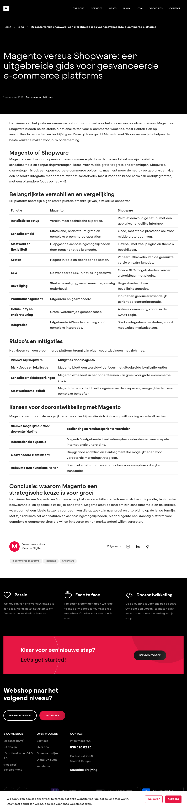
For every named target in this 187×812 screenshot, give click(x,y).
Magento (51, 561)
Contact (174, 8)
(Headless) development (12, 767)
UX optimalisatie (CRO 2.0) (18, 756)
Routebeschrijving (84, 769)
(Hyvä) (20, 741)
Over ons (78, 8)
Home (7, 27)
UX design (10, 747)
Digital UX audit (47, 760)
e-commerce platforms (25, 561)
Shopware (68, 561)
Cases (112, 8)
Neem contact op (150, 655)
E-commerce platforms (39, 97)
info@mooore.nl (80, 741)
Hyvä (140, 8)
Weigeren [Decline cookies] (153, 799)
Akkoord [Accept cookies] (173, 799)
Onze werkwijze (47, 753)
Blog (126, 8)
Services (96, 8)
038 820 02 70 (81, 747)
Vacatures (156, 8)
